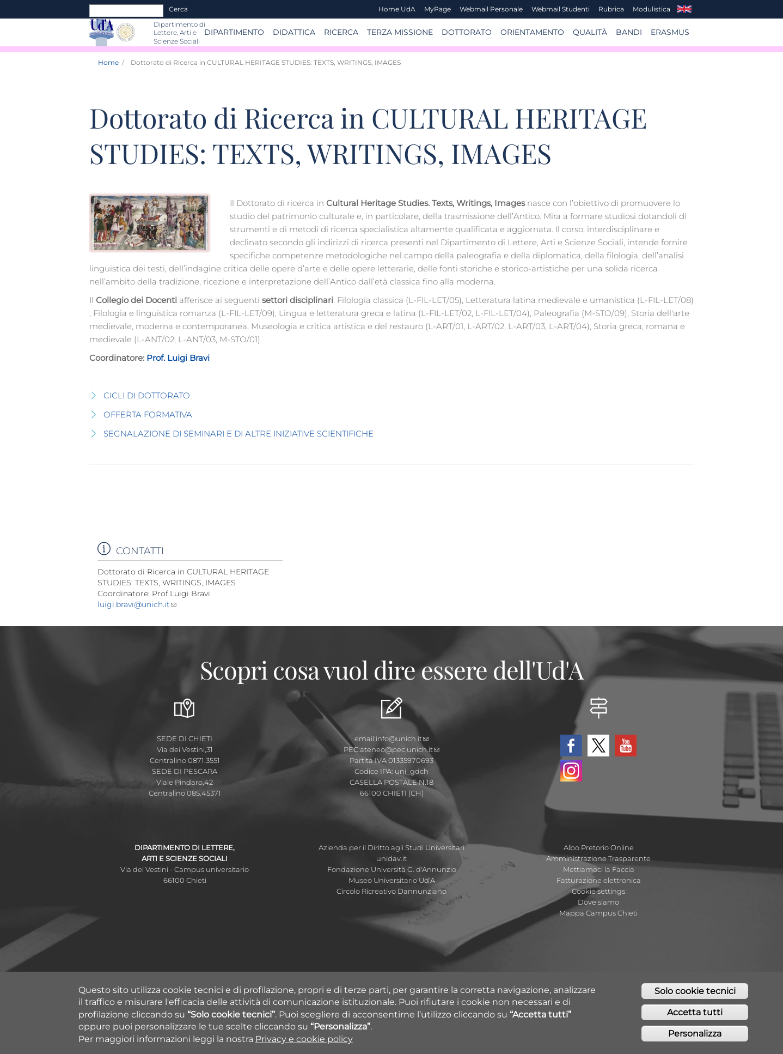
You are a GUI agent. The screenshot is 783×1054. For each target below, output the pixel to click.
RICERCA (341, 32)
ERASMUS (670, 32)
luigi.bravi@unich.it (136, 604)
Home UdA (396, 9)
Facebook (571, 745)
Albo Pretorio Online (599, 847)
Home (108, 62)
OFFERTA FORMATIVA (147, 414)
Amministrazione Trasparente (598, 858)
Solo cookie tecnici (695, 994)
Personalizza (694, 1036)
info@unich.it (402, 738)
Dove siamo (598, 902)
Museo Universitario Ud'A (391, 880)
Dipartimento (234, 32)
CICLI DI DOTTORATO (146, 395)
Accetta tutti (695, 1015)
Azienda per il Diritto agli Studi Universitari (391, 847)
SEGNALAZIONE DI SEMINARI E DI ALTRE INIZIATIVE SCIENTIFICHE (238, 433)
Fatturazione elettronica (598, 880)
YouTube (625, 745)
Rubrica (611, 9)
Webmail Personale (491, 9)
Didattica (294, 32)
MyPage (437, 9)
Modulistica (651, 9)
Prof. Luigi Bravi (177, 358)
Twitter (598, 745)
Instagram (571, 770)
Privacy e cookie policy (304, 1041)
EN (684, 9)
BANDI (629, 32)
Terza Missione (400, 32)
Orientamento (532, 32)
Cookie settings (598, 891)
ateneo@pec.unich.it (399, 749)
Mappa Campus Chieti (598, 912)
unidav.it (391, 858)
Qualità (590, 32)
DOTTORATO (467, 32)
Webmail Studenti (560, 9)
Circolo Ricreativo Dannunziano (391, 891)
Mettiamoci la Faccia (598, 869)
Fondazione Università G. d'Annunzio (391, 869)
